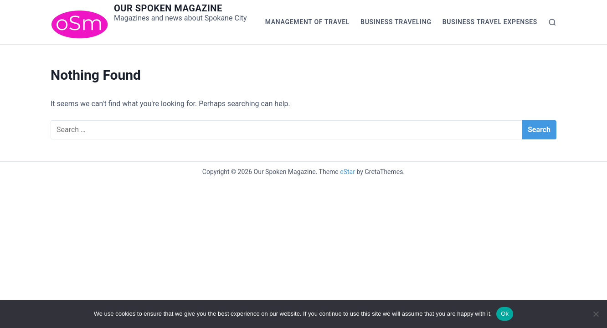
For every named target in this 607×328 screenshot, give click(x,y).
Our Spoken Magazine (168, 8)
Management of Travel (307, 22)
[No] (595, 313)
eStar (347, 171)
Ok (505, 313)
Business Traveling (396, 22)
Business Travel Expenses (489, 22)
